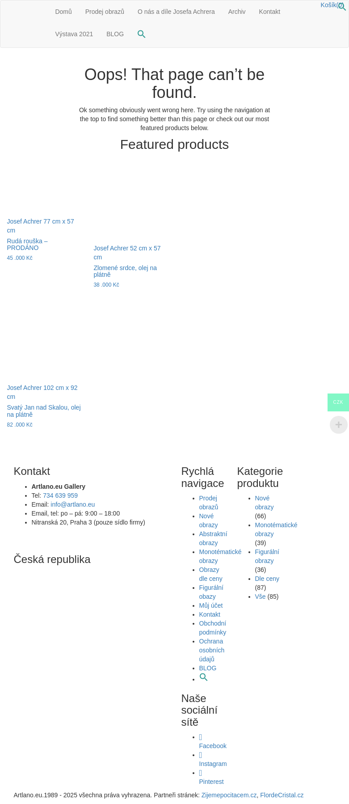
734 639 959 (60, 495)
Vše (260, 596)
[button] (342, 9)
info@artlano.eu (72, 504)
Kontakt (269, 11)
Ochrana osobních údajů (212, 650)
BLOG (115, 34)
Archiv (237, 11)
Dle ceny (267, 578)
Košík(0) (332, 4)
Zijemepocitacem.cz (228, 795)
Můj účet (211, 605)
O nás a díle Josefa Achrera (176, 11)
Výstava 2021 (74, 34)
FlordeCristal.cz (282, 795)
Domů (63, 11)
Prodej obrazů (104, 11)
